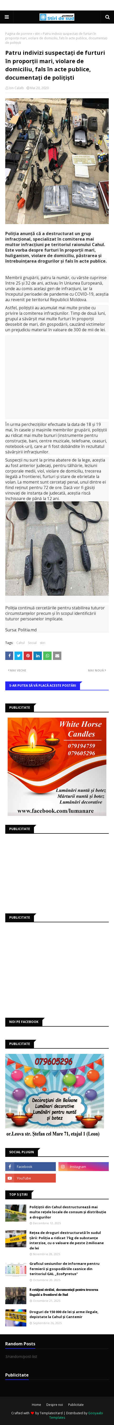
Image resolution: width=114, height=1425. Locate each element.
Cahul (20, 643)
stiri (37, 33)
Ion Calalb (16, 88)
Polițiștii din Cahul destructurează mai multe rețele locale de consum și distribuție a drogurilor (67, 1212)
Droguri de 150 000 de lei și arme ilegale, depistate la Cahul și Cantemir (63, 1314)
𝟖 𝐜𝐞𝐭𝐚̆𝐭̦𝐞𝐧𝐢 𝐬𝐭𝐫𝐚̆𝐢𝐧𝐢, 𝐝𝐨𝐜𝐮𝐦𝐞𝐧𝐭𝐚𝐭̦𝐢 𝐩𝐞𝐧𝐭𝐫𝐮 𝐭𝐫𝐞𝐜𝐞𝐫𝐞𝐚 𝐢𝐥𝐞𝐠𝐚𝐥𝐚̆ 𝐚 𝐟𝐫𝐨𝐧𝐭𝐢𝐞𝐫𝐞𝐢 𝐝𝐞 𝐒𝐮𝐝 (63, 1292)
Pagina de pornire (18, 33)
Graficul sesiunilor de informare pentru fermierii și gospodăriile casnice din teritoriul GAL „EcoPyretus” (64, 1268)
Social (32, 643)
